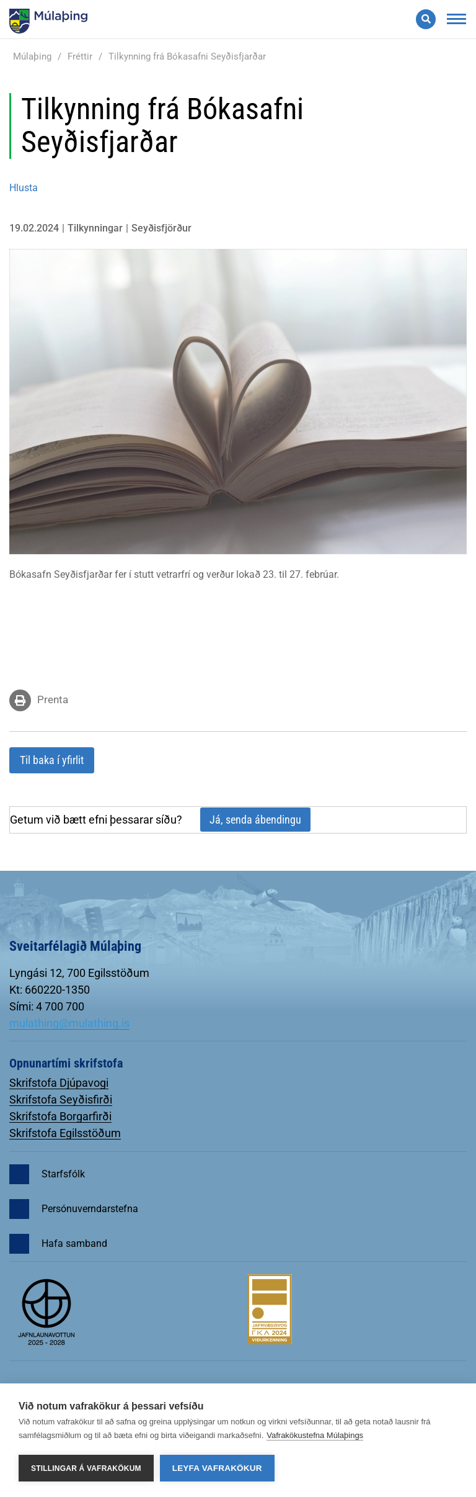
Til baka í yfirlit (52, 759)
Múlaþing (32, 56)
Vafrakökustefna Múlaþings (315, 1435)
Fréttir (80, 56)
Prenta (52, 699)
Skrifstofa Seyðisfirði (60, 1099)
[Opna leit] (426, 19)
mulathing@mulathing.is (69, 1023)
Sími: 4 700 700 (46, 1006)
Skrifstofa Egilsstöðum (65, 1133)
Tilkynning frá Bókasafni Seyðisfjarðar (187, 56)
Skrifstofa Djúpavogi (58, 1082)
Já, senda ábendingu (255, 819)
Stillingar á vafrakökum (86, 1468)
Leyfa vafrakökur (217, 1468)
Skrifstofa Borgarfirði (60, 1116)
